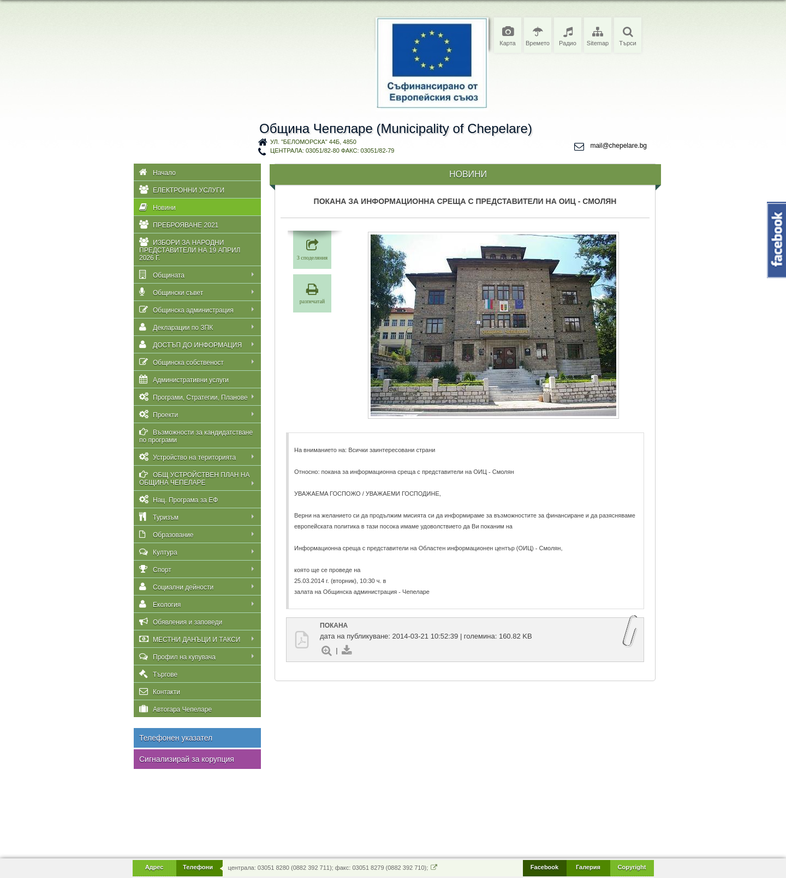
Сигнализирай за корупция (186, 759)
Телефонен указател (175, 737)
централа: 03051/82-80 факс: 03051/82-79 (332, 150)
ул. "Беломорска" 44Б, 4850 (313, 142)
